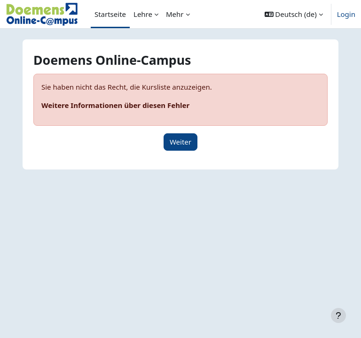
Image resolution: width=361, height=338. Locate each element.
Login (346, 14)
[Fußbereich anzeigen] (338, 315)
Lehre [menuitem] (142, 14)
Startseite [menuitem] (110, 14)
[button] (294, 14)
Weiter (180, 141)
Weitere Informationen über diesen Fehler (115, 105)
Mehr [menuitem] (175, 14)
